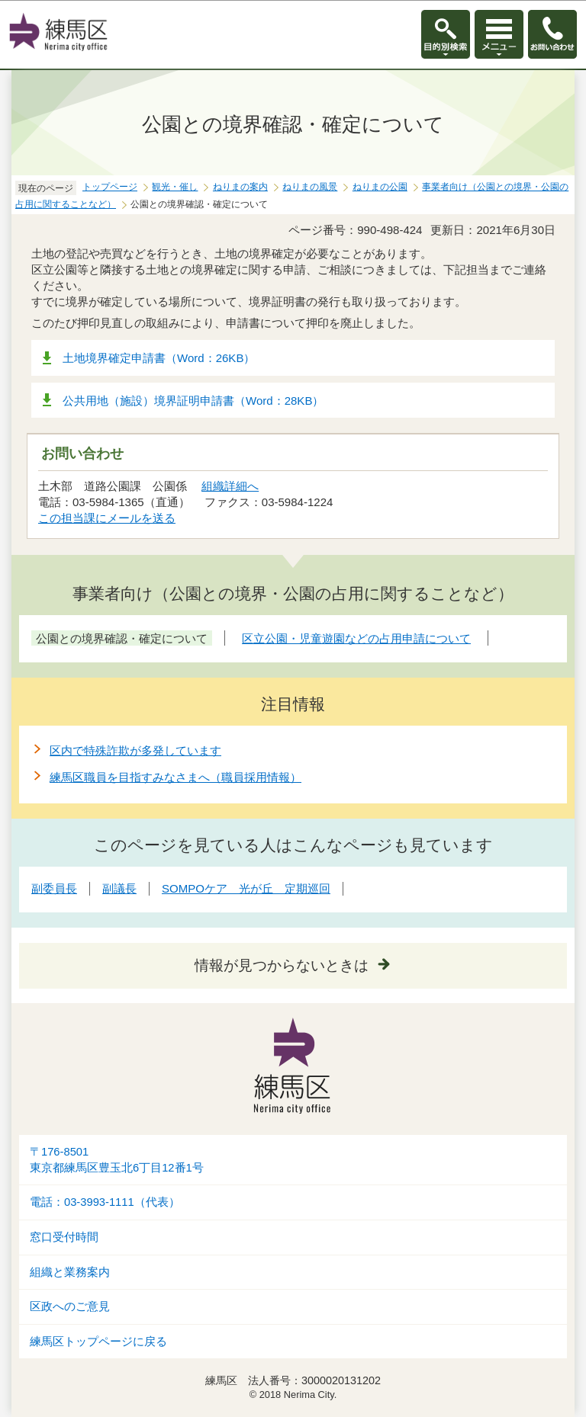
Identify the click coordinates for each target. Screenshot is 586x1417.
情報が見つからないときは (282, 965)
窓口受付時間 (64, 1237)
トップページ (109, 186)
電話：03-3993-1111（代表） (105, 1202)
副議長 (119, 888)
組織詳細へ (230, 485)
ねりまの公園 (380, 186)
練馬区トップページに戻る (98, 1341)
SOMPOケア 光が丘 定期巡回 (246, 888)
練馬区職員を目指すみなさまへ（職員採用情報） (175, 777)
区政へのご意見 (70, 1306)
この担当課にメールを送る (106, 517)
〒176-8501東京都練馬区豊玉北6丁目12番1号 (117, 1160)
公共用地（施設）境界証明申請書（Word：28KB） (193, 400)
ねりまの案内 (240, 186)
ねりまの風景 (309, 186)
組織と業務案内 (70, 1272)
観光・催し (175, 186)
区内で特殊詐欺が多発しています (135, 750)
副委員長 (54, 888)
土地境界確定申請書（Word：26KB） (159, 357)
